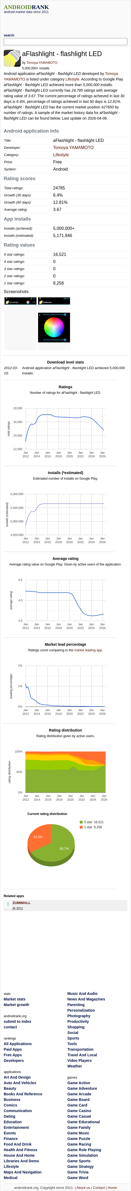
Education (13, 1122)
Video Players (79, 1060)
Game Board (78, 1099)
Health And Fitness (20, 1150)
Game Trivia (77, 1172)
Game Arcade (79, 1094)
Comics (10, 1105)
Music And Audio (82, 993)
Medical (10, 1178)
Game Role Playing (84, 1150)
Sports (73, 1038)
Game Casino (79, 1111)
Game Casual (79, 1116)
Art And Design (17, 1077)
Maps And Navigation (23, 1172)
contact (10, 1027)
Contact (99, 1188)
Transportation (80, 1049)
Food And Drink (17, 1144)
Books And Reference (23, 1094)
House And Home (19, 1155)
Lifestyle (72, 79)
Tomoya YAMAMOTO (41, 63)
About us (83, 1188)
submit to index (17, 1021)
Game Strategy (80, 1166)
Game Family (79, 1127)
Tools (72, 1044)
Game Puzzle (78, 1139)
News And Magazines (86, 999)
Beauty (10, 1088)
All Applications (18, 1044)
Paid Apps (13, 1049)
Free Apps (13, 1055)
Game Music (78, 1133)
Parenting (76, 1005)
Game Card (77, 1105)
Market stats (15, 999)
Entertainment (16, 1127)
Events (10, 1133)
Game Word (77, 1178)
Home (112, 1188)
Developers (14, 1060)
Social (72, 1032)
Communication (18, 1111)
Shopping (76, 1027)
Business (12, 1099)
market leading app (88, 650)
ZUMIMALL (22, 903)
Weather (74, 1066)
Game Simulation (82, 1155)
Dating (9, 1116)
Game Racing (79, 1144)
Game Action (78, 1083)
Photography (78, 1016)
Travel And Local (82, 1055)
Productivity (78, 1021)
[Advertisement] (66, 21)
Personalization (81, 1010)
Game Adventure (82, 1088)
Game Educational (83, 1122)
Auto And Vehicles (20, 1083)
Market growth (16, 1005)
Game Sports (79, 1161)
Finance (11, 1139)
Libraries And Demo (21, 1161)
